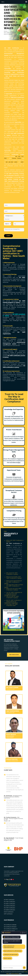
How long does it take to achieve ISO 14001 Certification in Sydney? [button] (13, 585)
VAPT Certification (8, 914)
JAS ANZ (11, 162)
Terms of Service (15, 973)
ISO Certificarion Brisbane (10, 926)
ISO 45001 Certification (9, 903)
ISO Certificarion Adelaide (10, 924)
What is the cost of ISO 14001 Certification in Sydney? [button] (12, 589)
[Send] (24, 967)
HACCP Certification (9, 912)
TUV (22, 156)
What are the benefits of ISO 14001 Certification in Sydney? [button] (13, 577)
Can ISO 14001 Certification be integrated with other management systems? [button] (13, 592)
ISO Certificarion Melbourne (10, 928)
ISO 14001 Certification (9, 901)
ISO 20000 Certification (9, 909)
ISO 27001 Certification (9, 907)
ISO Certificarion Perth (9, 930)
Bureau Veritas (17, 158)
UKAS (16, 162)
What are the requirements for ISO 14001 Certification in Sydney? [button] (13, 581)
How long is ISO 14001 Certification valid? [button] (11, 604)
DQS (6, 158)
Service (12, 31)
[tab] (14, 540)
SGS (19, 156)
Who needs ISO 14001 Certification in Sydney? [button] (11, 573)
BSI (16, 156)
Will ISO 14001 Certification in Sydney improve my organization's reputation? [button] (13, 600)
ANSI (22, 162)
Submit (8, 235)
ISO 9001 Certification (9, 899)
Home (6, 31)
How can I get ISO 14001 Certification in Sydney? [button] (11, 596)
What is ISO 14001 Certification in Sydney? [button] (14, 540)
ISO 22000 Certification (9, 905)
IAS (7, 162)
